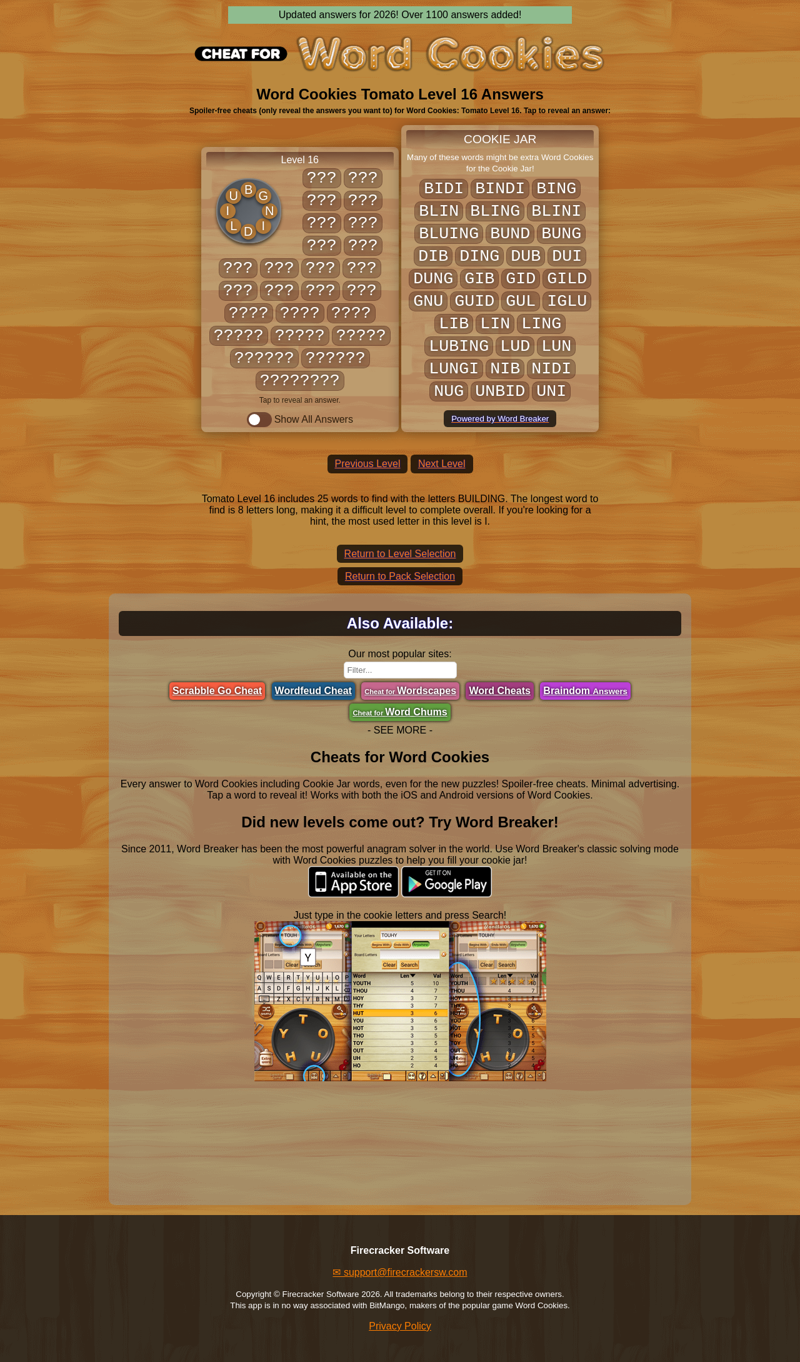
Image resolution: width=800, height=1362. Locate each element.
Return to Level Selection (400, 553)
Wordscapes (410, 690)
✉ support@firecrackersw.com (399, 1272)
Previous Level (368, 463)
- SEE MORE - (400, 730)
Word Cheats (499, 690)
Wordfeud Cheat (313, 690)
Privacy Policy (400, 1326)
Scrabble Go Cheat (217, 690)
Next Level (442, 463)
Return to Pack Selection (400, 576)
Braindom (585, 690)
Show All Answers (300, 419)
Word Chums (399, 712)
